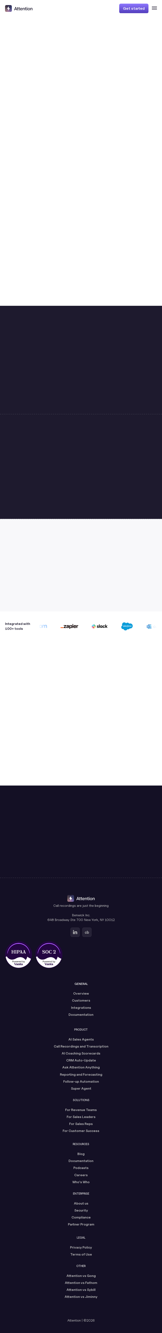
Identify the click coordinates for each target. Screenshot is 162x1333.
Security (81, 1210)
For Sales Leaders (81, 1117)
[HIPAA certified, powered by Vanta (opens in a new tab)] (18, 954)
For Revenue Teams (81, 1110)
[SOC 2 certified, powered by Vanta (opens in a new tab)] (48, 954)
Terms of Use (81, 1254)
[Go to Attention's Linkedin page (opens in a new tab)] (75, 932)
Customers (81, 1000)
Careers (81, 1175)
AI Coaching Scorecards (81, 1053)
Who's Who (81, 1182)
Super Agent (81, 1088)
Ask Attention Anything (81, 1067)
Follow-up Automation (81, 1081)
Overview (81, 993)
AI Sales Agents (81, 1039)
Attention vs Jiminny (81, 1297)
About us (81, 1203)
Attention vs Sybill (81, 1290)
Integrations (81, 1008)
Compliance (81, 1217)
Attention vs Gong (81, 1276)
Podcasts (81, 1168)
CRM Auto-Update (81, 1060)
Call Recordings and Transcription (81, 1046)
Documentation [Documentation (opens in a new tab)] (81, 1015)
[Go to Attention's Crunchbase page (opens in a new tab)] (87, 932)
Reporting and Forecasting (81, 1074)
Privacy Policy (81, 1247)
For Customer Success (81, 1131)
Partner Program (81, 1224)
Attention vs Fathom (81, 1283)
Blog (81, 1154)
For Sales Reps (81, 1124)
